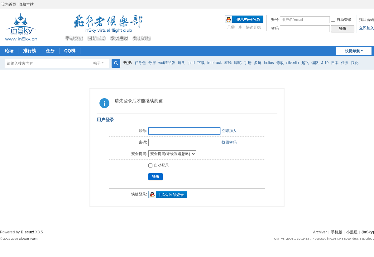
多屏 (257, 63)
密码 (275, 28)
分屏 (152, 63)
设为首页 (8, 4)
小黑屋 (351, 232)
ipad (191, 63)
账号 (275, 19)
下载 (201, 63)
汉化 (354, 63)
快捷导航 (352, 51)
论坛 (9, 50)
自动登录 (341, 19)
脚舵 (238, 63)
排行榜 (29, 50)
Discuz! (27, 232)
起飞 (305, 63)
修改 (280, 63)
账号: (143, 131)
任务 (50, 50)
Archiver (320, 232)
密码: (143, 142)
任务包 (140, 63)
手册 (248, 63)
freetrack (214, 63)
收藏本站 (26, 4)
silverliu (292, 63)
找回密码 (366, 19)
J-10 (324, 63)
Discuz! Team (28, 238)
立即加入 (366, 28)
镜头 (181, 63)
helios (269, 63)
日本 (334, 63)
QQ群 (69, 50)
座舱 (228, 63)
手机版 (336, 232)
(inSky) (368, 232)
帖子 (97, 63)
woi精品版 (166, 63)
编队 (315, 63)
